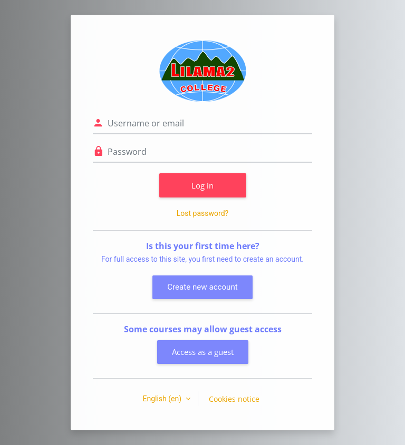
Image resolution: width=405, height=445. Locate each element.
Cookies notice (234, 399)
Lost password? (202, 213)
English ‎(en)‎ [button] (162, 398)
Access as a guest (203, 352)
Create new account (202, 287)
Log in (202, 185)
